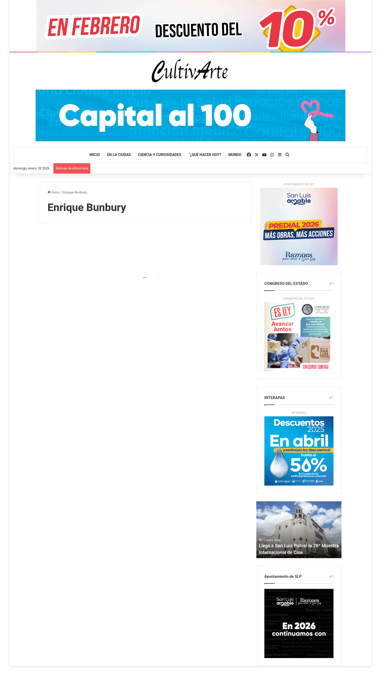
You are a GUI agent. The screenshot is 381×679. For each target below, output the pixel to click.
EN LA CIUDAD (119, 155)
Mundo (234, 155)
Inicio (94, 155)
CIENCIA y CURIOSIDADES (159, 155)
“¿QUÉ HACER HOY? (204, 155)
